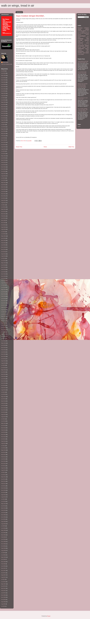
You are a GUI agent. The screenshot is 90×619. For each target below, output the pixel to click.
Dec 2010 (3, 488)
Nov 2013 (3, 410)
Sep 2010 (3, 494)
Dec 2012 (3, 434)
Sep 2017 (3, 307)
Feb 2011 (3, 483)
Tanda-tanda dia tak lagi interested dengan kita (83, 62)
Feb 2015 (3, 376)
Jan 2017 (3, 325)
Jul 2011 (3, 472)
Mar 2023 (3, 160)
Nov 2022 (3, 169)
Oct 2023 (3, 144)
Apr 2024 (3, 131)
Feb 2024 (3, 135)
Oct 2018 (3, 278)
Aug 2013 (3, 416)
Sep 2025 (3, 93)
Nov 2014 (3, 383)
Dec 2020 (3, 220)
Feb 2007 (3, 590)
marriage (80, 40)
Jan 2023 (3, 164)
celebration (80, 30)
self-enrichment (83, 50)
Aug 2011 (3, 470)
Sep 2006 (3, 601)
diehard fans (86, 30)
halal (88, 36)
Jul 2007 (3, 579)
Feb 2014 (3, 403)
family (83, 32)
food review (83, 33)
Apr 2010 (3, 505)
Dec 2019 (3, 247)
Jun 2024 (3, 126)
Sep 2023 (3, 146)
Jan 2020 (3, 244)
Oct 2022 (3, 171)
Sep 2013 (3, 414)
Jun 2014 (3, 394)
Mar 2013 (3, 427)
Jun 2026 (3, 73)
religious (87, 48)
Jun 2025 (3, 100)
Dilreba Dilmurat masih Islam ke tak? (83, 98)
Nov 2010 (3, 490)
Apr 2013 (3, 425)
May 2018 (3, 289)
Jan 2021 (3, 218)
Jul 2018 (3, 285)
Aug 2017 (3, 309)
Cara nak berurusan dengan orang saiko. (82, 72)
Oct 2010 (3, 492)
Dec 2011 (3, 461)
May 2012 (3, 450)
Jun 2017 (3, 314)
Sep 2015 (3, 360)
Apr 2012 (3, 452)
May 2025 (3, 102)
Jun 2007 (3, 581)
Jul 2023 (3, 151)
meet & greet (85, 41)
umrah (87, 51)
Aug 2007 (3, 577)
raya (88, 47)
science (80, 50)
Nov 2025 (3, 88)
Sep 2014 (3, 387)
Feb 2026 (3, 82)
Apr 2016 (3, 345)
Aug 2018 (3, 282)
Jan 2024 (3, 137)
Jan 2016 (3, 352)
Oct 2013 (3, 412)
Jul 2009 (3, 525)
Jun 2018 (3, 287)
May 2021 (3, 209)
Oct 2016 (3, 332)
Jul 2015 (3, 365)
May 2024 (3, 129)
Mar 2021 (3, 213)
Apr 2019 (3, 265)
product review (81, 47)
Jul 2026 (3, 71)
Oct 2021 (3, 198)
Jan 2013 (3, 432)
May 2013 (3, 423)
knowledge (80, 38)
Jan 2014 (3, 405)
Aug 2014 (3, 389)
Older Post (71, 146)
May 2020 (3, 236)
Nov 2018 (3, 276)
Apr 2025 (3, 104)
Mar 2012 (3, 454)
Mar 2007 (3, 588)
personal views (83, 46)
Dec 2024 (3, 113)
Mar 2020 (3, 240)
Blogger (48, 616)
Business (80, 28)
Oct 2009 (3, 519)
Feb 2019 (3, 269)
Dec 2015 (3, 354)
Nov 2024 (3, 115)
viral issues (86, 52)
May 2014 (3, 396)
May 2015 (3, 369)
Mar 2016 (3, 347)
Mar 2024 (3, 133)
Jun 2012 (3, 447)
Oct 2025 (3, 91)
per (88, 44)
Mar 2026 (3, 79)
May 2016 (3, 343)
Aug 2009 (3, 523)
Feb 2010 (3, 510)
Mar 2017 (3, 320)
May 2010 (3, 503)
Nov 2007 (3, 570)
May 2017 (3, 316)
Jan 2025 (3, 111)
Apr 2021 (3, 211)
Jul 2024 (3, 124)
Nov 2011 (3, 463)
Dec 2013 (3, 407)
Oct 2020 (3, 224)
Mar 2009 (3, 534)
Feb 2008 (3, 563)
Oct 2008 (3, 546)
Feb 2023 (3, 162)
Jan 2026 (3, 84)
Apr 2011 (3, 479)
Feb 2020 (3, 242)
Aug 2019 (3, 256)
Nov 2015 (3, 356)
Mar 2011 (3, 481)
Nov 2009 (3, 517)
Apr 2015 (3, 372)
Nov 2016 (3, 329)
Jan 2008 (3, 566)
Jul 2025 (3, 97)
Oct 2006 (3, 599)
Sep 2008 (3, 548)
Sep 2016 (3, 334)
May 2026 (3, 75)
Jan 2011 (3, 485)
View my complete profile (6, 64)
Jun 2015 (3, 367)
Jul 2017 (3, 311)
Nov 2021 (3, 195)
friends (87, 34)
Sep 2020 (3, 227)
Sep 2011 (3, 468)
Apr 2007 (3, 586)
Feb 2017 (3, 323)
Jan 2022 (3, 191)
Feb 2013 (3, 430)
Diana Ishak (5, 62)
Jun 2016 (3, 340)
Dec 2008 (3, 541)
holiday (87, 37)
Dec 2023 (3, 140)
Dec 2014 (3, 381)
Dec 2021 (3, 193)
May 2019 (3, 262)
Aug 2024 (3, 122)
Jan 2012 (3, 459)
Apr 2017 (3, 318)
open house (84, 44)
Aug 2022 (3, 175)
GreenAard (81, 36)
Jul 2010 (3, 499)
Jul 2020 (3, 231)
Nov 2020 (3, 222)
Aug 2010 (3, 496)
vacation (80, 52)
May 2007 (3, 583)
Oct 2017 (3, 305)
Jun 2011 (3, 474)
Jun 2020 (3, 233)
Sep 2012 (3, 441)
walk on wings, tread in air (17, 5)
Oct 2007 (3, 572)
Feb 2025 (3, 108)
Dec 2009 (3, 514)
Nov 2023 (3, 142)
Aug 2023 (3, 149)
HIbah (79, 37)
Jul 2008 (3, 552)
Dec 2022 (3, 167)
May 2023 (3, 155)
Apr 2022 (3, 184)
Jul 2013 (3, 418)
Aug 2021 (3, 202)
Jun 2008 (3, 554)
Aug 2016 (3, 336)
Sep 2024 (3, 120)
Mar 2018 (3, 294)
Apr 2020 (3, 238)
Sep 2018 (3, 280)
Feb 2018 (3, 296)
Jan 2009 (3, 539)
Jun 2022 (3, 180)
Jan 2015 (3, 378)
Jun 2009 (3, 528)
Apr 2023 (3, 158)
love (88, 38)
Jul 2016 (3, 338)
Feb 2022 (3, 189)
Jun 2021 (3, 207)
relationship (81, 48)
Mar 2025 (3, 106)
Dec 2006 (3, 595)
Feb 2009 (3, 537)
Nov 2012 (3, 436)
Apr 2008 (3, 559)
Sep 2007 (3, 575)
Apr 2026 (3, 77)
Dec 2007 (3, 568)
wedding (79, 54)
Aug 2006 (3, 604)
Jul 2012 (3, 445)
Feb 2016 (3, 349)
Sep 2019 (3, 253)
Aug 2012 (3, 443)
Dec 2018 (3, 273)
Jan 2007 (3, 592)
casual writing (83, 29)
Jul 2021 (3, 204)
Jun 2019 (3, 260)
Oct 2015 (3, 358)
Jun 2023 (3, 153)
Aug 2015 (3, 363)
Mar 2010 (3, 508)
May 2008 (3, 557)
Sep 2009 (3, 521)
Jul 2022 (3, 178)
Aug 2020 (3, 229)
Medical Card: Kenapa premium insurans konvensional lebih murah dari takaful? (82, 85)
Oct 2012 (3, 439)
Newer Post (19, 146)
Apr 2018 (3, 291)
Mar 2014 (3, 401)
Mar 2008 (3, 561)
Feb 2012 (3, 456)
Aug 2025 (3, 95)
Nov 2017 (3, 303)
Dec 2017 (3, 300)
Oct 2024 (3, 117)
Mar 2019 (3, 267)
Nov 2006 (3, 597)
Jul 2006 (3, 606)
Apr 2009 (3, 532)
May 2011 (3, 476)
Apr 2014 (3, 398)
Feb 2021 (3, 216)
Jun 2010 (3, 501)
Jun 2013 (3, 421)
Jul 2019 (3, 258)
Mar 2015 (3, 374)
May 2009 (3, 530)
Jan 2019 (3, 271)
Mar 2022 (3, 187)
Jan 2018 (3, 298)
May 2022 (3, 182)
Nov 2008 (3, 543)
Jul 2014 (3, 392)
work (82, 54)
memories (80, 43)
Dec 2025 (3, 86)
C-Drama (86, 28)
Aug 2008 (3, 550)
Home (45, 146)
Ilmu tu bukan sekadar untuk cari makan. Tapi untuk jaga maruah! (83, 109)
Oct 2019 (3, 251)
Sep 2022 (3, 173)
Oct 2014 (3, 385)
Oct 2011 (3, 465)
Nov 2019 (3, 249)
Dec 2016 (3, 327)
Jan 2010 (3, 512)
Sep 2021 (3, 200)
